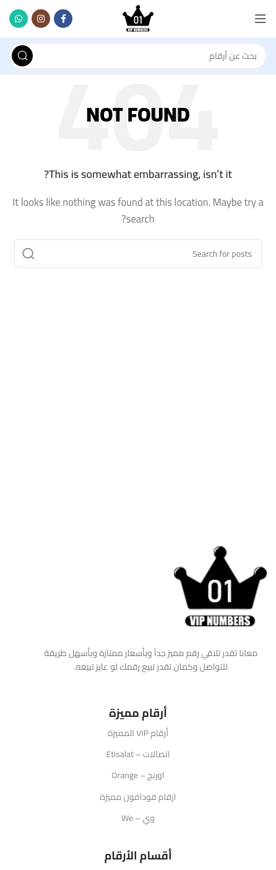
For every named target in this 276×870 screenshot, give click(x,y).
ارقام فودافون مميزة (138, 797)
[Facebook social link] (63, 18)
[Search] (138, 56)
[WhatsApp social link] (18, 18)
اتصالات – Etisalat (138, 754)
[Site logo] (138, 18)
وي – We (138, 818)
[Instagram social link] (41, 18)
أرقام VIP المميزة (138, 733)
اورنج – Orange (137, 775)
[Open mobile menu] (260, 18)
